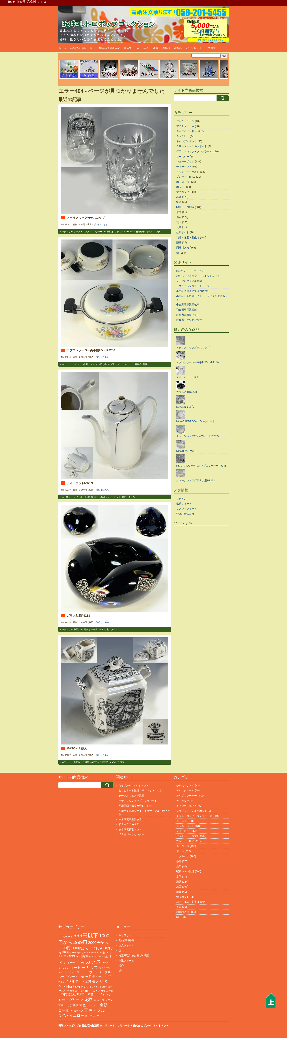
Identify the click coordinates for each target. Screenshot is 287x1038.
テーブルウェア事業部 (189, 280)
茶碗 (178, 242)
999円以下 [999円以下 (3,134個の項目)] (85, 935)
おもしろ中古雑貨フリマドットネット (198, 275)
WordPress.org (185, 513)
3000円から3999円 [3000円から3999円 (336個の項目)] (85, 948)
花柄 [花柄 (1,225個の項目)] (88, 999)
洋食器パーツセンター (189, 319)
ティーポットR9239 (80, 483)
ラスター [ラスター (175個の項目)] (63, 990)
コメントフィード (186, 508)
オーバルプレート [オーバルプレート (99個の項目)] (76, 962)
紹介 (146, 48)
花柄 (145, 364)
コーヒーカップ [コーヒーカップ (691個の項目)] (83, 967)
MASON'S (114, 762)
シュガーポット (185, 161)
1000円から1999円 (97, 497)
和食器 (31, 1)
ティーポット (80, 497)
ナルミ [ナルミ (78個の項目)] (61, 982)
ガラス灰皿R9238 (78, 615)
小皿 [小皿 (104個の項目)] (111, 991)
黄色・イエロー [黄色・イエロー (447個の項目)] (71, 1015)
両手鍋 (138, 364)
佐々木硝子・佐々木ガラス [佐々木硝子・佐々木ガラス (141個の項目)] (92, 990)
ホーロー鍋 (79, 364)
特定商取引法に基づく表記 (134, 955)
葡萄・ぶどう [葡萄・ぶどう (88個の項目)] (65, 1005)
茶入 (122, 762)
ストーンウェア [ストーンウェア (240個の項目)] (87, 972)
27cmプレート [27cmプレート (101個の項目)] (65, 936)
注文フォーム (126, 945)
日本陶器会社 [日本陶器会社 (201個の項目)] (67, 994)
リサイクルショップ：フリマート (195, 285)
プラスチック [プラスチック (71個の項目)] (96, 987)
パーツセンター (195, 48)
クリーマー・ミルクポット (191, 146)
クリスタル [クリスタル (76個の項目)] (63, 968)
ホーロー (129, 364)
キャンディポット (186, 141)
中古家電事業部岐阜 (187, 304)
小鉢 (178, 197)
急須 (178, 201)
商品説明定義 (78, 48)
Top (10, 1)
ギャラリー (125, 935)
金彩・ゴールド (129, 497)
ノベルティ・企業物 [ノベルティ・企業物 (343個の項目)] (80, 981)
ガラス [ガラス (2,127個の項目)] (93, 961)
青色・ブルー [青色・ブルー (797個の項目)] (97, 1010)
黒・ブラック (113, 629)
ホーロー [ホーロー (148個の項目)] (107, 986)
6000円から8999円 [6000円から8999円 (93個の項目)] (81, 952)
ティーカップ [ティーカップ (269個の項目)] (101, 976)
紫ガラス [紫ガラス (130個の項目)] (82, 994)
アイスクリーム (185, 126)
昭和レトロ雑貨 (81, 762)
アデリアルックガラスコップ (86, 217)
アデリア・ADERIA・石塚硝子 (130, 232)
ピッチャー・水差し (187, 171)
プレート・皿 (184, 176)
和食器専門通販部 (186, 309)
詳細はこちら (101, 224)
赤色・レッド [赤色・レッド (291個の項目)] (89, 1005)
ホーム (62, 48)
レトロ (42, 1)
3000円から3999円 (105, 364)
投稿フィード (184, 503)
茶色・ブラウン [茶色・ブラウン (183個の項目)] (103, 1000)
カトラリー (182, 136)
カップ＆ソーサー (186, 131)
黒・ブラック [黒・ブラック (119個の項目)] (92, 1016)
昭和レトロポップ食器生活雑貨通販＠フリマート (86, 1025)
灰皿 (76, 629)
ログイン (181, 498)
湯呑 (178, 217)
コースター (182, 156)
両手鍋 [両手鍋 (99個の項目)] (73, 991)
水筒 (178, 212)
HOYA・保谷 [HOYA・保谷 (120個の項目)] (98, 952)
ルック (157, 232)
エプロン (119, 364)
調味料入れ (182, 247)
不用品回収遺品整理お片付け (193, 290)
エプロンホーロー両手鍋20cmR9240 (91, 350)
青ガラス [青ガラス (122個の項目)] (78, 1010)
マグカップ (182, 191)
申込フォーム (131, 48)
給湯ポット (182, 232)
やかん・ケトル (185, 121)
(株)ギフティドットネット (191, 270)
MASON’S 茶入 (77, 748)
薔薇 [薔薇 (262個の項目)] (75, 1005)
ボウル (180, 186)
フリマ (212, 48)
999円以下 (109, 232)
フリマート (123, 1025)
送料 (155, 48)
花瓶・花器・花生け (187, 237)
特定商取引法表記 (109, 48)
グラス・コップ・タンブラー (88, 232)
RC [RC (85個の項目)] (107, 953)
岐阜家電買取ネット (187, 314)
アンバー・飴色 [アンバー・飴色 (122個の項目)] (100, 956)
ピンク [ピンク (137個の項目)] (85, 986)
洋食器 (21, 1)
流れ (92, 48)
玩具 (178, 227)
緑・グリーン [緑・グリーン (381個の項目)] (72, 1000)
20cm (91, 364)
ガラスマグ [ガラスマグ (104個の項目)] (107, 962)
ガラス (149, 232)
